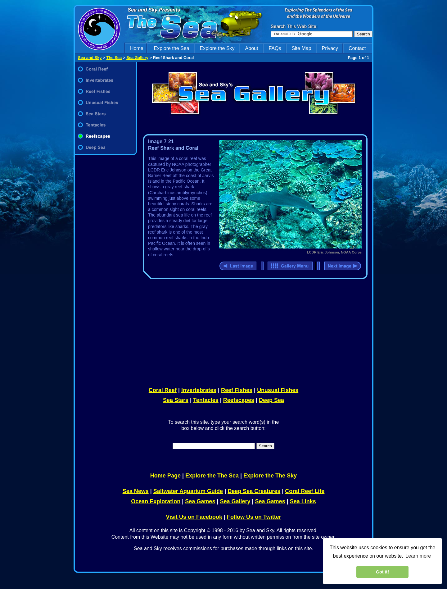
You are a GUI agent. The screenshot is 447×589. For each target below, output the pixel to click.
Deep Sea (271, 400)
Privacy (330, 48)
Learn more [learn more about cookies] (418, 556)
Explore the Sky (217, 48)
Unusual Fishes (277, 390)
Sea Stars (175, 400)
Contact (357, 48)
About (251, 48)
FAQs (275, 48)
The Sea (114, 57)
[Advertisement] (254, 331)
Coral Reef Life (304, 491)
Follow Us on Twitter (254, 517)
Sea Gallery (137, 57)
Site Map (301, 48)
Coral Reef (163, 390)
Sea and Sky (90, 57)
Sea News (136, 491)
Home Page (165, 476)
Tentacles (206, 400)
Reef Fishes (236, 390)
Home (136, 48)
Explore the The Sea (212, 476)
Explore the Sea (171, 48)
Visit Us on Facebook (194, 517)
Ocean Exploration (155, 501)
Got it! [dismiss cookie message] (382, 571)
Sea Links (303, 501)
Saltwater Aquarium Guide (188, 491)
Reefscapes (238, 400)
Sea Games (200, 501)
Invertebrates (198, 390)
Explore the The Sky (270, 476)
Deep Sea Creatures (254, 491)
